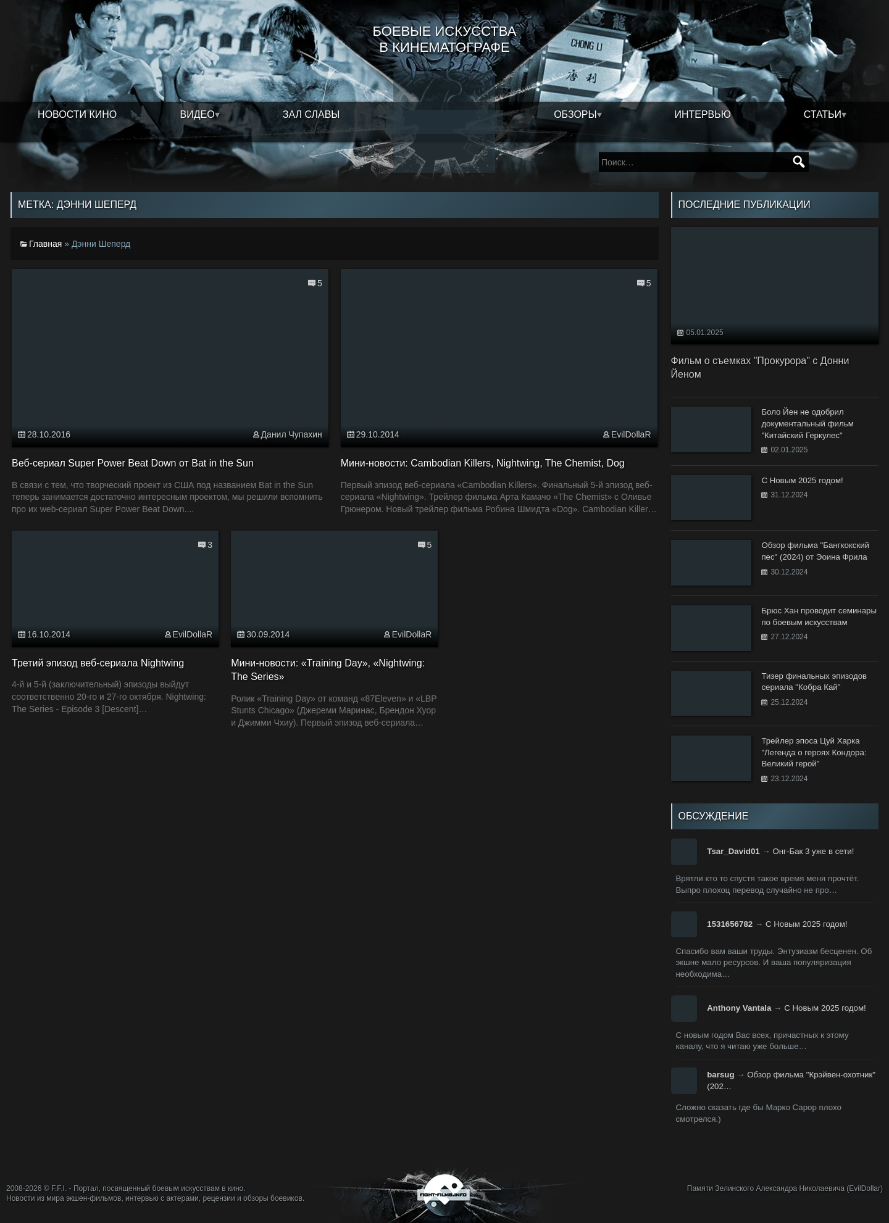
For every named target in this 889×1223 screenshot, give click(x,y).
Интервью (702, 114)
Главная (45, 244)
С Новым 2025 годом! (807, 924)
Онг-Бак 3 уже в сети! (813, 851)
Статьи (822, 114)
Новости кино (77, 114)
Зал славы (311, 114)
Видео (197, 114)
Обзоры (575, 114)
